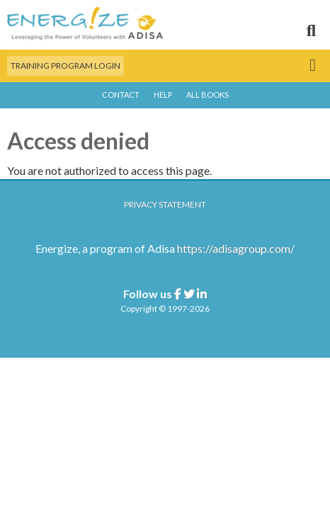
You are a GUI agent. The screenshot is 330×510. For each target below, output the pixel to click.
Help (163, 94)
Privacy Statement (165, 204)
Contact (121, 94)
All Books (207, 94)
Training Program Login (65, 65)
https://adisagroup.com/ (236, 248)
